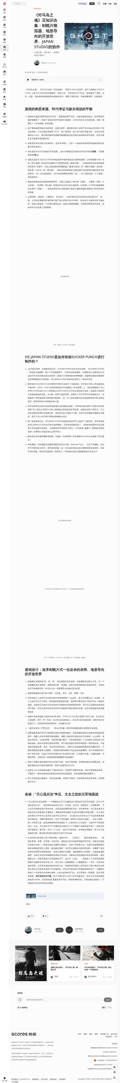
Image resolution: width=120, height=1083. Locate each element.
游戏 (28, 904)
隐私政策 (53, 1079)
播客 (96, 1034)
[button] (28, 79)
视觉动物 (54, 964)
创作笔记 (37, 8)
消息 (115, 4)
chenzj (37, 929)
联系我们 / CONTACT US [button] (20, 1079)
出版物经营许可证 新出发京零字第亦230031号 (103, 1069)
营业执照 (115, 1044)
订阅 (100, 930)
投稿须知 (35, 1079)
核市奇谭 (114, 1034)
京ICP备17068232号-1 (110, 1052)
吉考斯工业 (104, 1034)
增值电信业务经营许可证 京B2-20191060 (104, 1048)
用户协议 (44, 1079)
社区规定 (62, 1079)
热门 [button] (104, 1007)
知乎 (79, 1034)
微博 (85, 1034)
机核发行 (109, 1036)
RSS (116, 1036)
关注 (59, 930)
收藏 (104, 4)
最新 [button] (110, 1007)
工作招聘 (14, 1082)
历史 (110, 4)
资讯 (86, 964)
